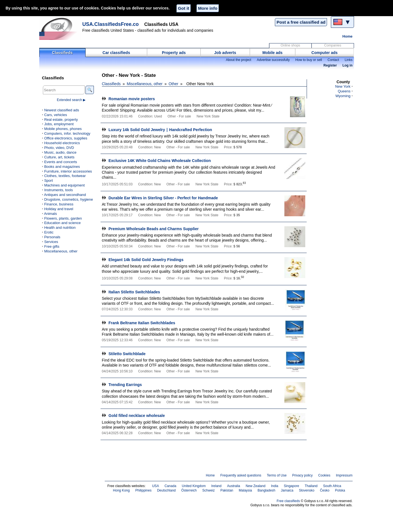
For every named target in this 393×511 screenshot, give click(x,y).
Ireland (216, 486)
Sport (48, 180)
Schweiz (208, 490)
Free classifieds (288, 501)
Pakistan (226, 490)
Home (347, 36)
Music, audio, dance (60, 152)
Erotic (48, 232)
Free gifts (51, 246)
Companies (332, 45)
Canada (170, 486)
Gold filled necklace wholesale (137, 415)
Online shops (290, 45)
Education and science (62, 223)
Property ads (174, 52)
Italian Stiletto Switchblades (134, 292)
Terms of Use (277, 475)
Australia (233, 486)
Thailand (311, 486)
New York (342, 86)
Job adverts (225, 52)
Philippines (143, 490)
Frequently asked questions (240, 475)
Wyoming (342, 96)
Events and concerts (60, 162)
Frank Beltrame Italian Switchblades (142, 323)
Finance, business (59, 204)
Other (173, 84)
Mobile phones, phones (63, 129)
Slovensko (306, 490)
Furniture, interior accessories (68, 171)
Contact (333, 60)
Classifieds (62, 52)
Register (330, 65)
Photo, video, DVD (59, 148)
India (274, 486)
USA (155, 486)
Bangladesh (266, 490)
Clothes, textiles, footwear (65, 176)
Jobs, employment (59, 124)
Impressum (344, 475)
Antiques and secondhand (65, 195)
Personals (52, 237)
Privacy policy (302, 475)
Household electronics (62, 143)
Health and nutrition (60, 227)
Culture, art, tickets (59, 157)
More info (207, 8)
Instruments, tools (58, 190)
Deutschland (166, 490)
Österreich (189, 490)
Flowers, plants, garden (63, 218)
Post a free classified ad (301, 22)
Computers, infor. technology (67, 133)
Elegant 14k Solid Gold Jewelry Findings (146, 259)
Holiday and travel (58, 209)
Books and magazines (62, 166)
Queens (344, 91)
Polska (340, 490)
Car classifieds (116, 52)
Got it (183, 8)
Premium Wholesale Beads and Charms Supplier (154, 229)
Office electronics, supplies (65, 138)
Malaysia (245, 490)
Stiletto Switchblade (127, 354)
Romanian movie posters (132, 99)
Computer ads (324, 52)
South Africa (332, 486)
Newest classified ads (61, 110)
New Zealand (255, 486)
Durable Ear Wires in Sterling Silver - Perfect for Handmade (163, 198)
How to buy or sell (308, 60)
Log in (347, 65)
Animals (50, 214)
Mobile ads (272, 52)
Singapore (291, 486)
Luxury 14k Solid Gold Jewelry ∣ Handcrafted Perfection (160, 129)
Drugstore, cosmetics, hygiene (68, 199)
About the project (238, 60)
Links (348, 60)
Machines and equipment (64, 185)
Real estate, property (61, 119)
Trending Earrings (125, 384)
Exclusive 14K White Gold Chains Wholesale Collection (160, 160)
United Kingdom (194, 486)
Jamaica (287, 490)
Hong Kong (121, 490)
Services (51, 242)
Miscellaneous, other (144, 84)
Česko (324, 490)
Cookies (324, 475)
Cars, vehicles (55, 115)
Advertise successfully (273, 60)
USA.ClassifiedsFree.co (110, 24)
